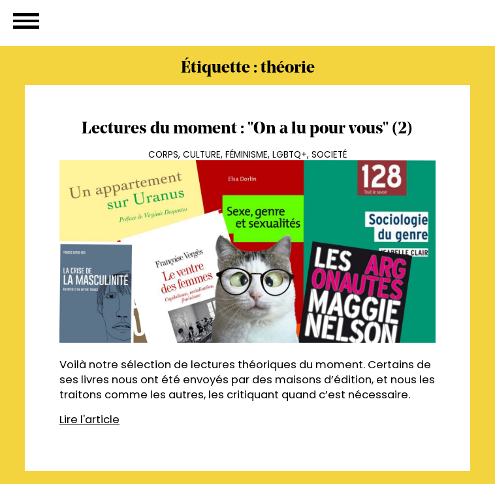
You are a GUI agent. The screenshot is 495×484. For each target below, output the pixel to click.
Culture (202, 154)
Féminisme (246, 154)
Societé (329, 154)
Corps (163, 154)
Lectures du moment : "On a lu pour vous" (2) (247, 129)
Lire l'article (89, 419)
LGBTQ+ (289, 154)
